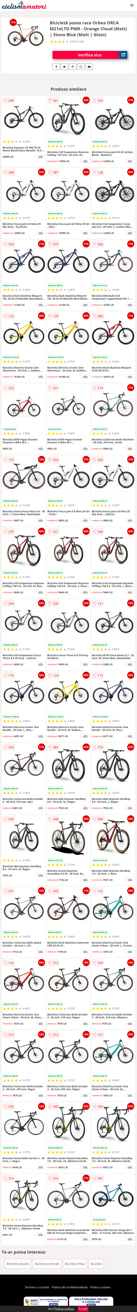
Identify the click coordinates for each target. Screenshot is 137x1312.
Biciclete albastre (18, 1264)
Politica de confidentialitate (70, 1287)
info (41, 156)
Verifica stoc (103, 55)
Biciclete (96, 1264)
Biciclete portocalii (47, 1264)
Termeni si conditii (37, 1287)
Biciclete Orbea (75, 1264)
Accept (82, 1309)
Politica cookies (100, 1287)
